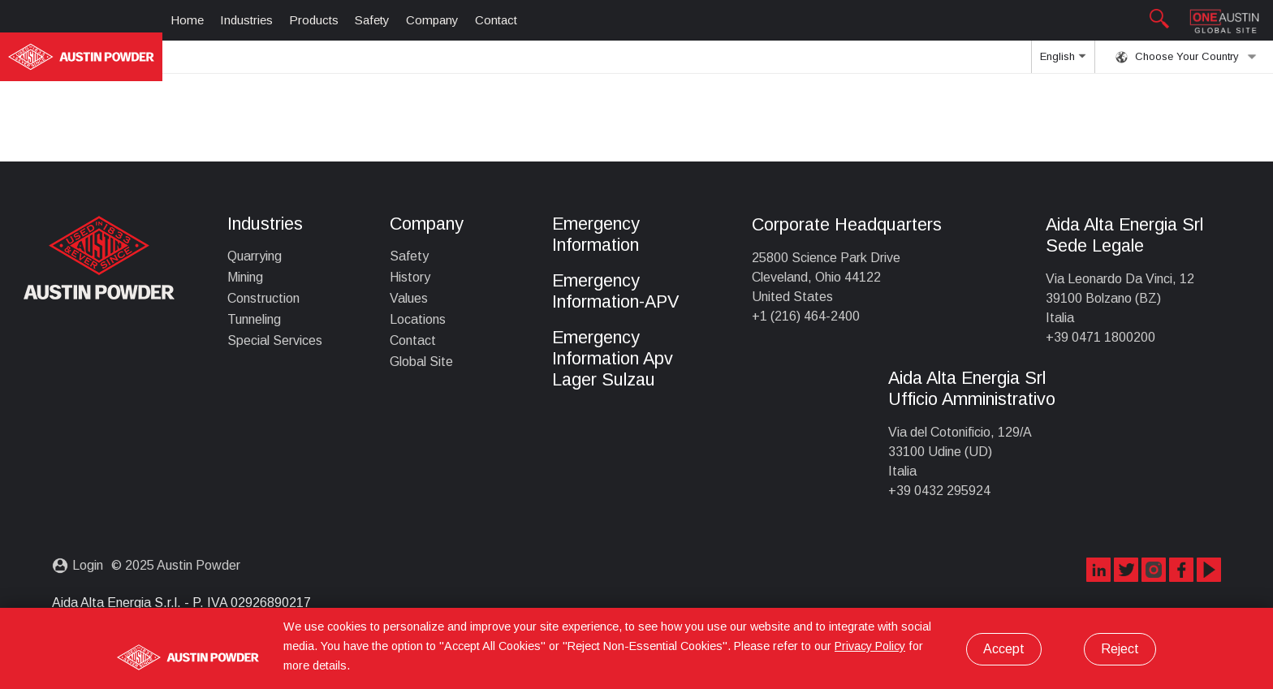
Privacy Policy (870, 645)
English (1062, 61)
